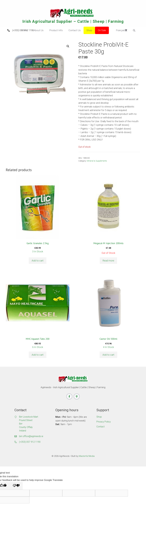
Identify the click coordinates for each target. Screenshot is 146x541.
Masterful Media (87, 456)
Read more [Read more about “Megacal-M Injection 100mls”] (108, 260)
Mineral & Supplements (97, 161)
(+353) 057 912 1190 (23, 30)
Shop (89, 30)
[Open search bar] (134, 30)
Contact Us (75, 30)
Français (118, 30)
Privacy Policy (103, 421)
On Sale (102, 30)
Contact (100, 426)
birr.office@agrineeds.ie (31, 436)
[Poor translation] (16, 486)
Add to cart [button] (38, 260)
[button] (68, 46)
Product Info (56, 30)
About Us (39, 30)
